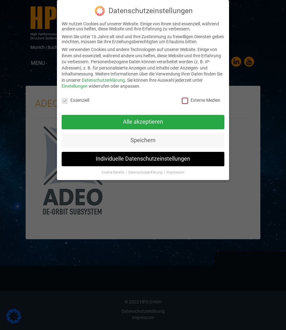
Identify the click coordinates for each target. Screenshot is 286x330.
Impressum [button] (175, 171)
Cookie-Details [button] (113, 171)
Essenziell (75, 99)
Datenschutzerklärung (103, 79)
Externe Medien (201, 99)
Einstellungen (75, 85)
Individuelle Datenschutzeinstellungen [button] (143, 158)
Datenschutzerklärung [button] (145, 171)
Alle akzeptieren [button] (143, 121)
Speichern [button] (143, 140)
